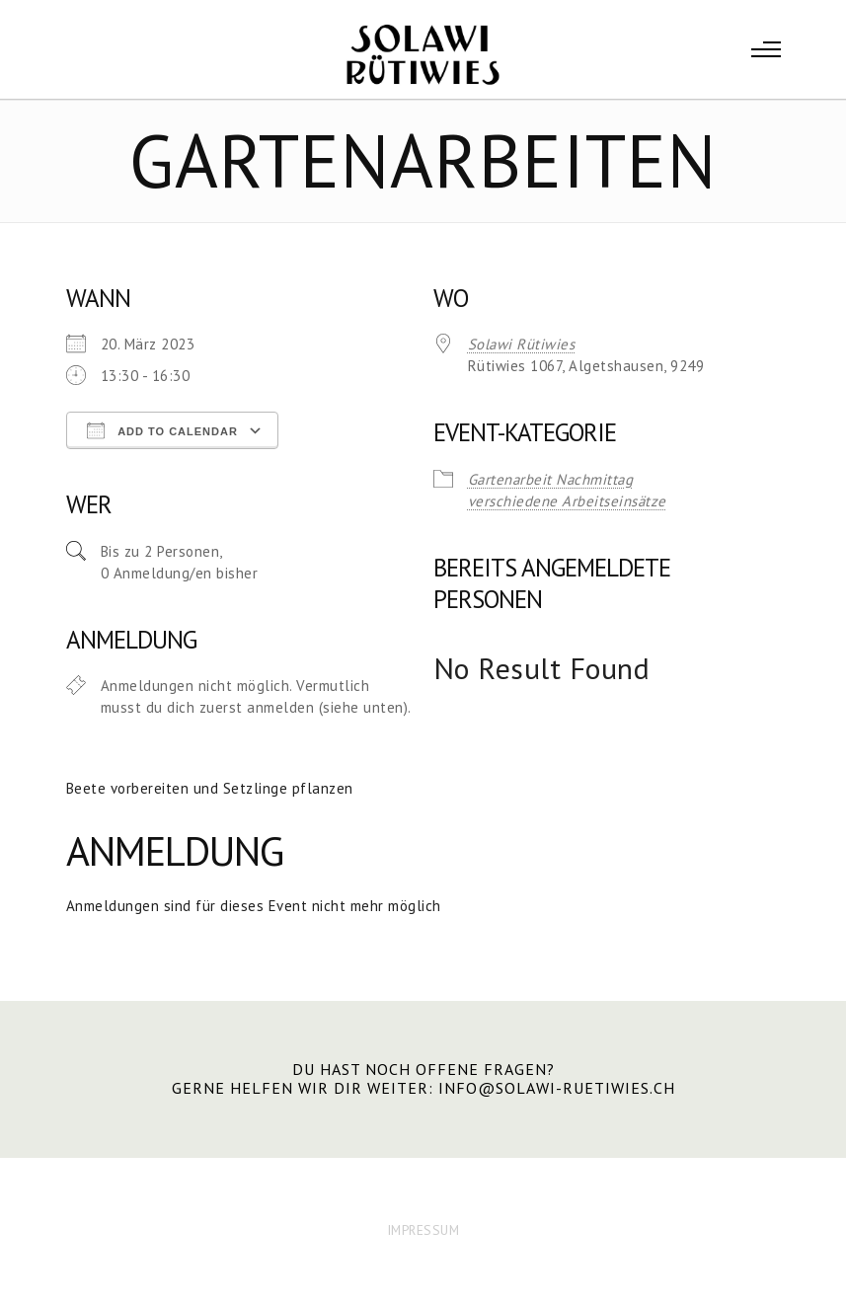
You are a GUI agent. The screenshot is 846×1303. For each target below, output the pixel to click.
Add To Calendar (162, 430)
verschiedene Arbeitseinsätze (567, 501)
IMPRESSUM (423, 1230)
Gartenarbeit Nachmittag (551, 479)
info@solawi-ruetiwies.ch (556, 1088)
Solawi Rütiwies (522, 344)
